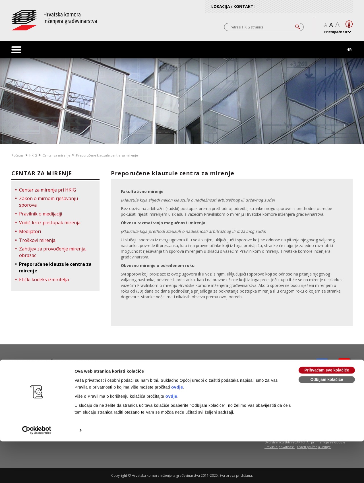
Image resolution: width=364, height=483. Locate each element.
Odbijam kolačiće (326, 339)
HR (349, 49)
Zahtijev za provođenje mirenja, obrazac (52, 252)
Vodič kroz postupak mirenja (49, 222)
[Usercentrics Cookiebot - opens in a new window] (37, 390)
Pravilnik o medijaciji (40, 214)
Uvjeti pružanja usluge (314, 447)
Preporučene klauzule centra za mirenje (107, 155)
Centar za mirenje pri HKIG (47, 190)
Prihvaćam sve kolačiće (326, 330)
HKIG (33, 155)
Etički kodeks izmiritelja (44, 279)
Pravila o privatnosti (279, 447)
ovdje (177, 347)
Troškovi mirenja (37, 240)
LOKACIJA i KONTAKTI (233, 6)
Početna (17, 155)
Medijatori (30, 231)
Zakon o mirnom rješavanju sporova (48, 201)
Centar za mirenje (56, 155)
